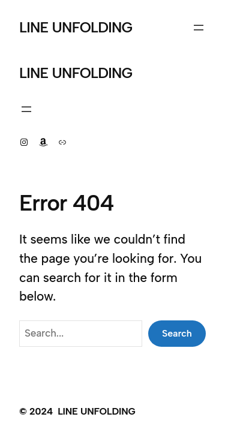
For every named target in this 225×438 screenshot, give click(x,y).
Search (177, 333)
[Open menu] (198, 27)
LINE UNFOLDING (75, 27)
